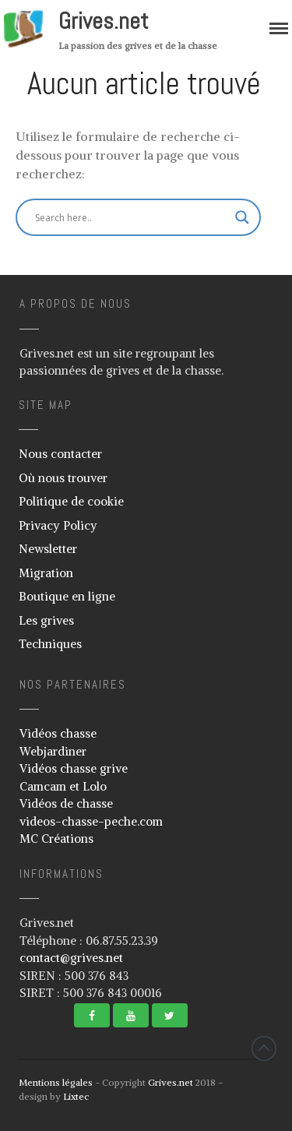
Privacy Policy (58, 525)
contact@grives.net (71, 957)
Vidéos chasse (58, 733)
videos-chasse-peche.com (91, 821)
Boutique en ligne (67, 596)
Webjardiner (52, 751)
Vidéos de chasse (66, 803)
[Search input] (131, 217)
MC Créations (56, 838)
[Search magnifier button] (242, 217)
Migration (46, 573)
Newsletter (48, 548)
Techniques (50, 643)
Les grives (46, 620)
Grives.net (103, 21)
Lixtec (76, 1096)
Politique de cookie (71, 501)
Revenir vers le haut (264, 1048)
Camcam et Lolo (63, 786)
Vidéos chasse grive (73, 768)
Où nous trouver (63, 477)
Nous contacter (60, 453)
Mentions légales (56, 1082)
